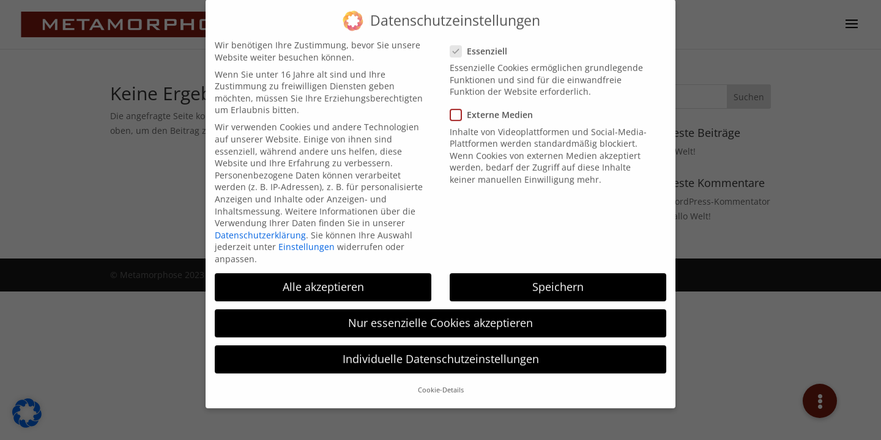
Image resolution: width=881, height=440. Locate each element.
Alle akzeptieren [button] (323, 278)
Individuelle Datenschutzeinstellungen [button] (441, 351)
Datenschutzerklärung (260, 227)
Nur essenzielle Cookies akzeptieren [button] (440, 314)
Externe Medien (496, 107)
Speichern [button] (558, 278)
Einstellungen (306, 239)
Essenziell (484, 43)
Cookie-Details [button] (441, 382)
